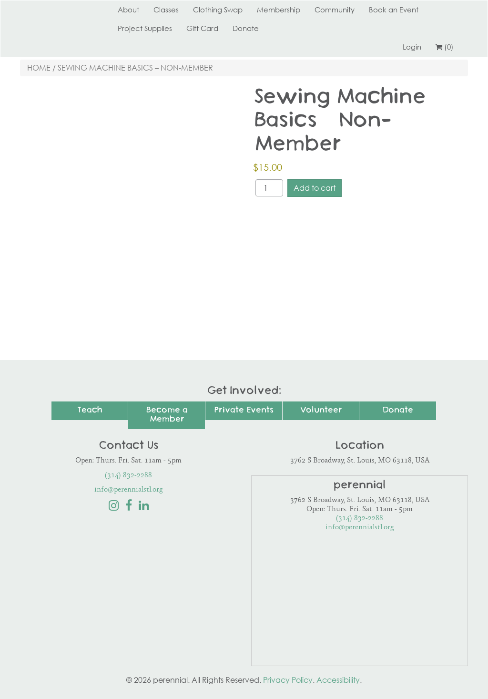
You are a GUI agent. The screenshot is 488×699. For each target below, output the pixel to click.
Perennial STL (56, 9)
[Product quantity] (269, 187)
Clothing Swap (218, 9)
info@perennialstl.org (128, 489)
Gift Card (202, 28)
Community (335, 9)
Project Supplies (145, 28)
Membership (278, 9)
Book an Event (393, 9)
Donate (246, 28)
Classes (166, 9)
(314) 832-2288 (128, 475)
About (128, 9)
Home (39, 67)
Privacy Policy (288, 680)
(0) (445, 46)
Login (412, 46)
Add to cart (315, 188)
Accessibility (338, 680)
